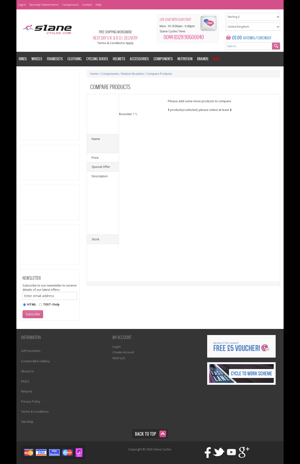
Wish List (118, 358)
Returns (26, 391)
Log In (22, 4)
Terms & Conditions (35, 411)
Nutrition (184, 59)
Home (94, 74)
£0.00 (237, 37)
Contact (87, 4)
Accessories (139, 59)
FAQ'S (25, 381)
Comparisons (70, 4)
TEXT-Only (51, 304)
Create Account (123, 352)
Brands (202, 59)
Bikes (23, 59)
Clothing (75, 59)
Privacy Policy (30, 401)
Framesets (55, 59)
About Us (27, 371)
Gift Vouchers (31, 351)
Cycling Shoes (97, 59)
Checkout (264, 38)
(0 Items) (249, 38)
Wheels (36, 59)
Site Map (27, 421)
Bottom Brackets (132, 74)
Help (98, 4)
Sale (216, 59)
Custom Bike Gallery (35, 361)
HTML (31, 304)
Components (110, 74)
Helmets (119, 59)
